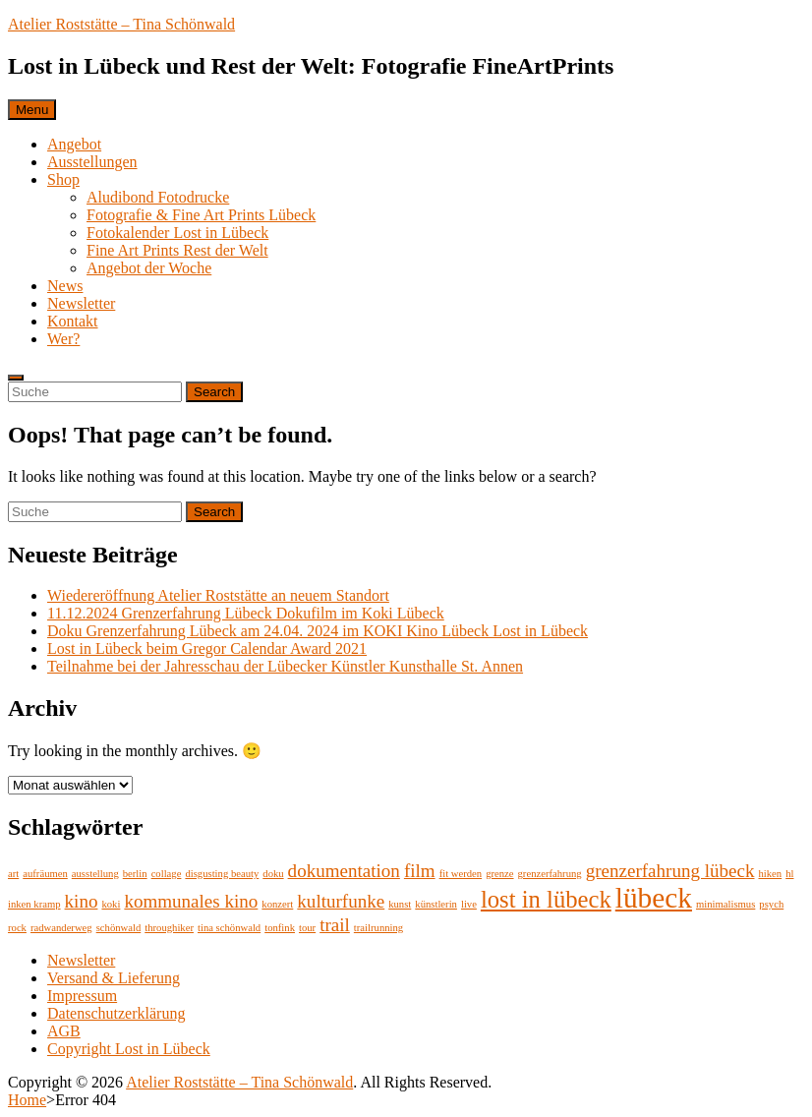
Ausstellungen (92, 161)
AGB (64, 1031)
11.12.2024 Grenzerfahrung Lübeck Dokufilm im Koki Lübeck (245, 613)
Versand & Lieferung (113, 978)
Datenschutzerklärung (116, 1013)
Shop (63, 179)
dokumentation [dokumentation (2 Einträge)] (344, 870)
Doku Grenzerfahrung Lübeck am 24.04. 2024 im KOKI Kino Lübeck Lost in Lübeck (317, 630)
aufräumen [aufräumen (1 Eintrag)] (45, 873)
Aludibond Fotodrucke (158, 197)
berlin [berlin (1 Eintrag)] (135, 873)
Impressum (82, 995)
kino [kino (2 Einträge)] (81, 901)
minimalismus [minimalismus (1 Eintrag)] (725, 904)
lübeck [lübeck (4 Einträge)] (653, 897)
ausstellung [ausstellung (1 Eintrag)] (95, 873)
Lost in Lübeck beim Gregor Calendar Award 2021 (207, 648)
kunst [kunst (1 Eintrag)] (399, 904)
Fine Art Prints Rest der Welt (177, 250)
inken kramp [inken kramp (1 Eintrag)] (34, 904)
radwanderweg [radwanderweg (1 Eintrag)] (61, 927)
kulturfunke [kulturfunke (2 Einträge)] (340, 901)
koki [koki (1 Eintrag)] (110, 904)
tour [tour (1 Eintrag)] (307, 927)
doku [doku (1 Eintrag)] (272, 873)
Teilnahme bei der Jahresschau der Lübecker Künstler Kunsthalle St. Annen (285, 666)
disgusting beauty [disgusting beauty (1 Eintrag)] (222, 873)
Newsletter (81, 303)
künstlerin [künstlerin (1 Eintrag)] (436, 904)
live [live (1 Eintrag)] (469, 904)
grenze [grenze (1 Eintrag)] (499, 873)
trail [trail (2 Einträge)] (334, 924)
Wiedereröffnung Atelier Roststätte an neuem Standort (218, 595)
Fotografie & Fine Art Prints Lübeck (201, 214)
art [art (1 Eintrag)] (13, 873)
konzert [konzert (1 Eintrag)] (277, 904)
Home (27, 1099)
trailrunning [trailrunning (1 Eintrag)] (378, 927)
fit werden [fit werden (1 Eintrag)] (461, 873)
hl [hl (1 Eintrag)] (789, 873)
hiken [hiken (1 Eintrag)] (770, 873)
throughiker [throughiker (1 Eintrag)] (169, 927)
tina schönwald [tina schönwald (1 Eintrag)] (229, 927)
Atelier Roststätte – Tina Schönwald (121, 24)
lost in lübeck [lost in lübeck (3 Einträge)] (546, 899)
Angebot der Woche (149, 268)
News (65, 285)
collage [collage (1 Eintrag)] (166, 873)
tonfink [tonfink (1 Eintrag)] (279, 927)
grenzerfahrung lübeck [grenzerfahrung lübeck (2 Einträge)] (670, 870)
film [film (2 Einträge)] (419, 870)
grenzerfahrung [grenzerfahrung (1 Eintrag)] (550, 873)
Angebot (74, 144)
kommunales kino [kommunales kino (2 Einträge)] (191, 901)
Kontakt (72, 321)
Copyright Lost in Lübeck (128, 1048)
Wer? (63, 338)
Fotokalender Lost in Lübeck (177, 232)
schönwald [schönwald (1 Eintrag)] (119, 927)
